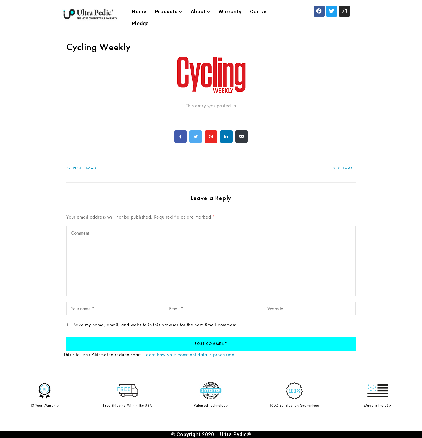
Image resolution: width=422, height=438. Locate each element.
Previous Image (82, 168)
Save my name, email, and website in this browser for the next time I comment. (155, 324)
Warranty (230, 11)
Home (139, 11)
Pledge (140, 23)
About (200, 11)
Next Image (344, 168)
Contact (260, 11)
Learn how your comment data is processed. (190, 354)
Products (168, 11)
